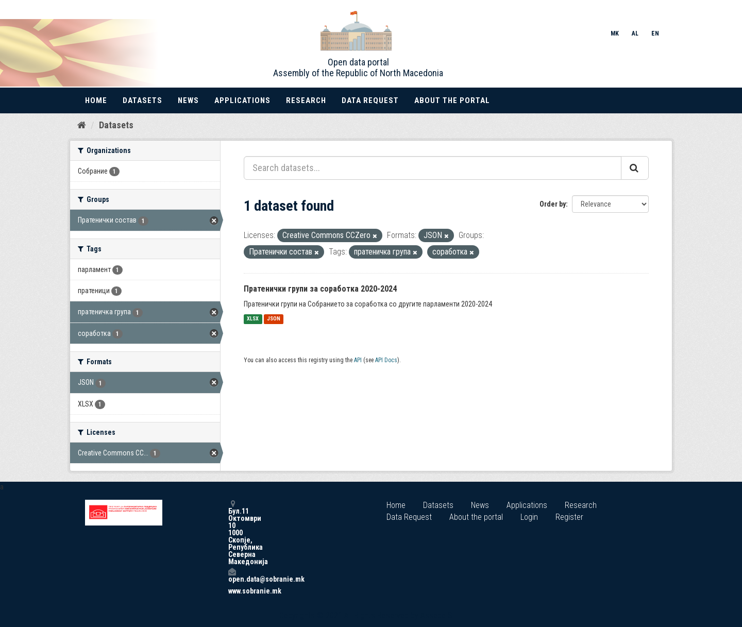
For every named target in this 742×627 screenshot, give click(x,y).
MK (615, 33)
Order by (552, 204)
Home (96, 100)
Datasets (142, 100)
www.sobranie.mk (231, 591)
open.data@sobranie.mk (231, 575)
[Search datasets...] (432, 168)
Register (569, 517)
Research (306, 100)
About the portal (452, 100)
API (358, 360)
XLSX (253, 319)
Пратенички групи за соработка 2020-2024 (320, 289)
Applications (242, 100)
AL (635, 33)
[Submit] (635, 168)
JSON (273, 319)
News (188, 100)
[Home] (81, 125)
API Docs (386, 360)
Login (529, 517)
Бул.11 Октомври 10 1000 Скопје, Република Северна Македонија (231, 532)
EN (655, 33)
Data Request (370, 100)
